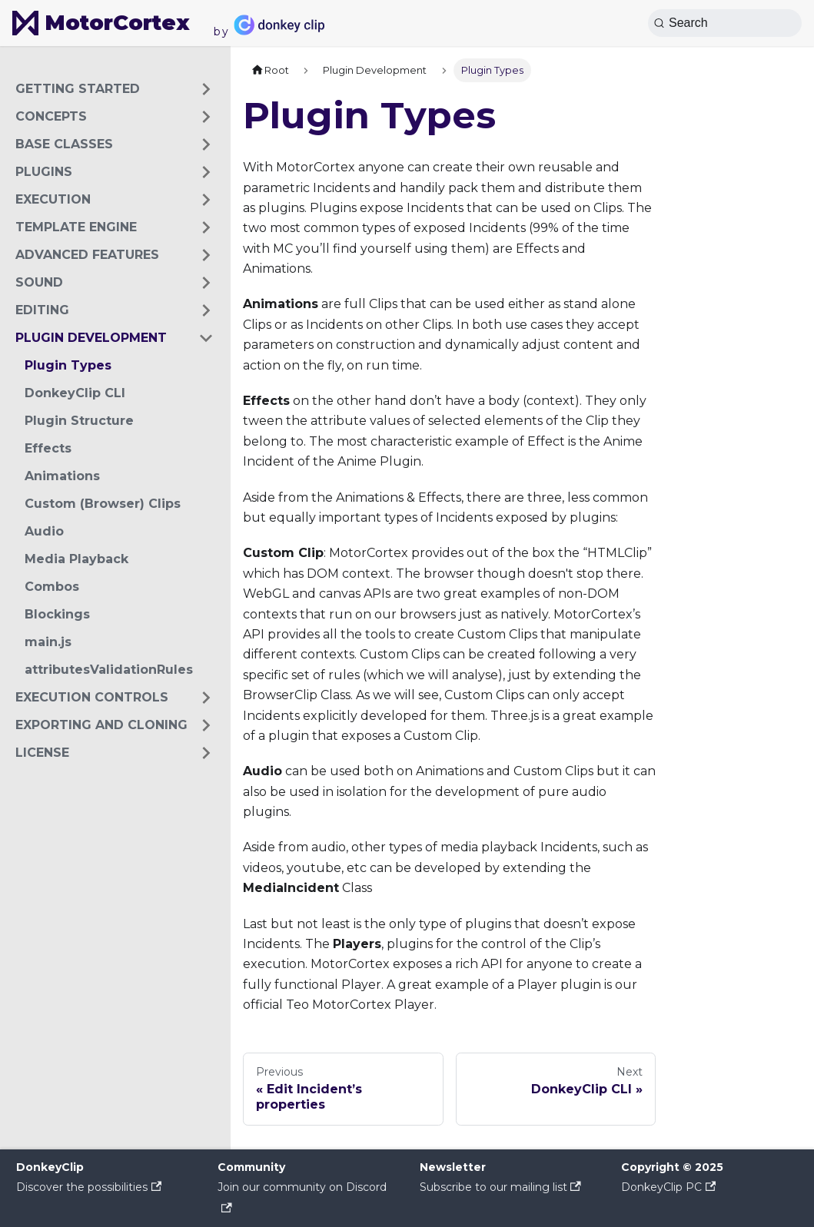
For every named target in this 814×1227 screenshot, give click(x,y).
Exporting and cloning (101, 725)
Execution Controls (91, 697)
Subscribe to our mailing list (500, 1187)
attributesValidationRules (109, 669)
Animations (62, 476)
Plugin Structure (79, 420)
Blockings (57, 614)
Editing (42, 310)
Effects (48, 448)
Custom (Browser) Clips (103, 503)
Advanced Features (87, 254)
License (42, 752)
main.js (48, 642)
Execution (53, 199)
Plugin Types (68, 365)
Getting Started (77, 88)
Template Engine (76, 227)
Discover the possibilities (88, 1187)
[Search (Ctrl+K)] (725, 23)
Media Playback (76, 559)
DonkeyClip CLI (75, 393)
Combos (52, 586)
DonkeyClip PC (668, 1187)
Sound (39, 282)
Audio (44, 531)
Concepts (51, 116)
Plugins (43, 171)
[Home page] (270, 70)
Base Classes (64, 144)
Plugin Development (91, 337)
